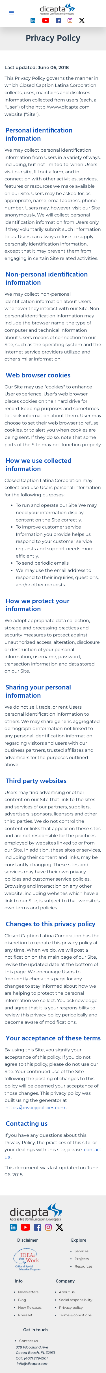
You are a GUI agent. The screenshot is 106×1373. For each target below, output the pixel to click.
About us (67, 1292)
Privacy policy (71, 1307)
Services (81, 1251)
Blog (22, 1300)
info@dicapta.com (33, 1363)
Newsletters (28, 1292)
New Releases (30, 1307)
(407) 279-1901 (35, 1358)
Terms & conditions (75, 1315)
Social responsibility (75, 1300)
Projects (82, 1259)
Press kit (25, 1315)
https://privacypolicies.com (35, 1107)
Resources (83, 1266)
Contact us (28, 1341)
